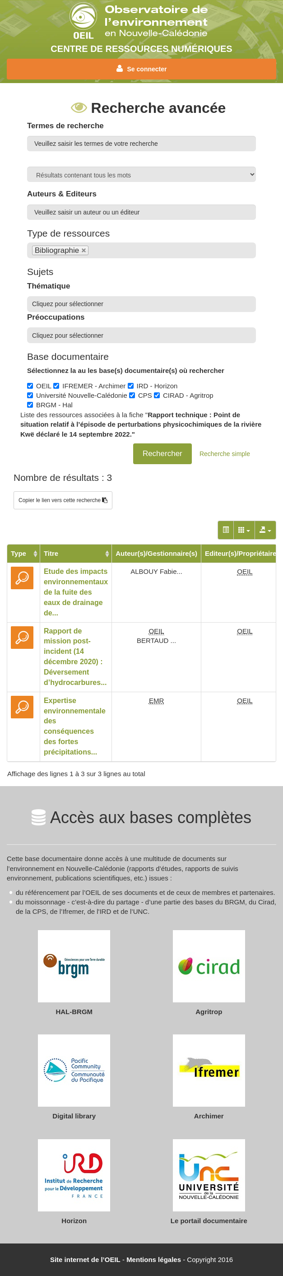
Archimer (209, 1116)
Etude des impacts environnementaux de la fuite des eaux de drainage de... (76, 592)
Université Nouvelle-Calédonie (77, 395)
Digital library (74, 1116)
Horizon (74, 1221)
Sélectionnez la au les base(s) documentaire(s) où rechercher (125, 370)
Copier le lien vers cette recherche (63, 500)
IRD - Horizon (153, 386)
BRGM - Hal (50, 405)
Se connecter (141, 69)
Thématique (48, 286)
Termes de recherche (65, 125)
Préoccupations (56, 317)
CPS (140, 395)
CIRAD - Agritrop (183, 395)
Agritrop (208, 1011)
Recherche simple (224, 453)
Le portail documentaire (209, 1221)
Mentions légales (153, 1259)
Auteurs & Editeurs (62, 194)
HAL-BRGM (74, 1011)
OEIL (39, 386)
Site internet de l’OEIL (85, 1259)
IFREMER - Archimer (89, 386)
